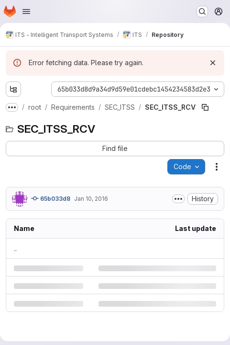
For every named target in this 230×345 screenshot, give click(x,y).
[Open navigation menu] (26, 11)
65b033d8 (50, 198)
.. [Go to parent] (15, 248)
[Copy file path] (205, 107)
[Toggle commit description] (178, 199)
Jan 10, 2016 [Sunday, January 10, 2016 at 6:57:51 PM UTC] (91, 198)
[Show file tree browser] (13, 89)
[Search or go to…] (202, 11)
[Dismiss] (213, 63)
